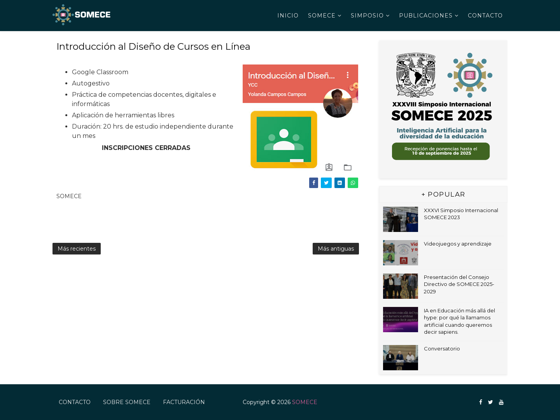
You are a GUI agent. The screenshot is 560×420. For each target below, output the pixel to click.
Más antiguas (336, 248)
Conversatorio (442, 348)
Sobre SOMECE (126, 402)
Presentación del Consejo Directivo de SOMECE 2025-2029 (459, 284)
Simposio (367, 15)
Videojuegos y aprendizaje (458, 243)
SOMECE (322, 15)
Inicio (288, 15)
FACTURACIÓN (184, 402)
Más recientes (77, 248)
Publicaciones (426, 15)
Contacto (485, 15)
